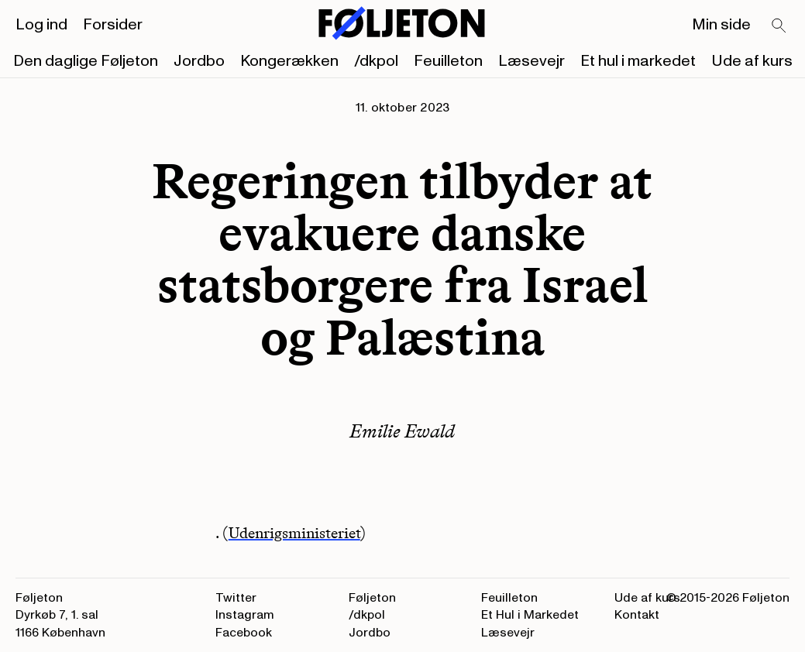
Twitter (235, 597)
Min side (721, 25)
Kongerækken (289, 61)
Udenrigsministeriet (294, 532)
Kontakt (636, 614)
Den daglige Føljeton (85, 61)
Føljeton (372, 597)
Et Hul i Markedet (530, 614)
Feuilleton (448, 61)
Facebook (243, 632)
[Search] (779, 26)
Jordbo (199, 61)
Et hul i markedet (638, 61)
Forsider (113, 25)
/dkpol (376, 61)
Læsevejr (531, 61)
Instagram (244, 614)
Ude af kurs (752, 61)
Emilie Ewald (402, 431)
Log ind (41, 25)
